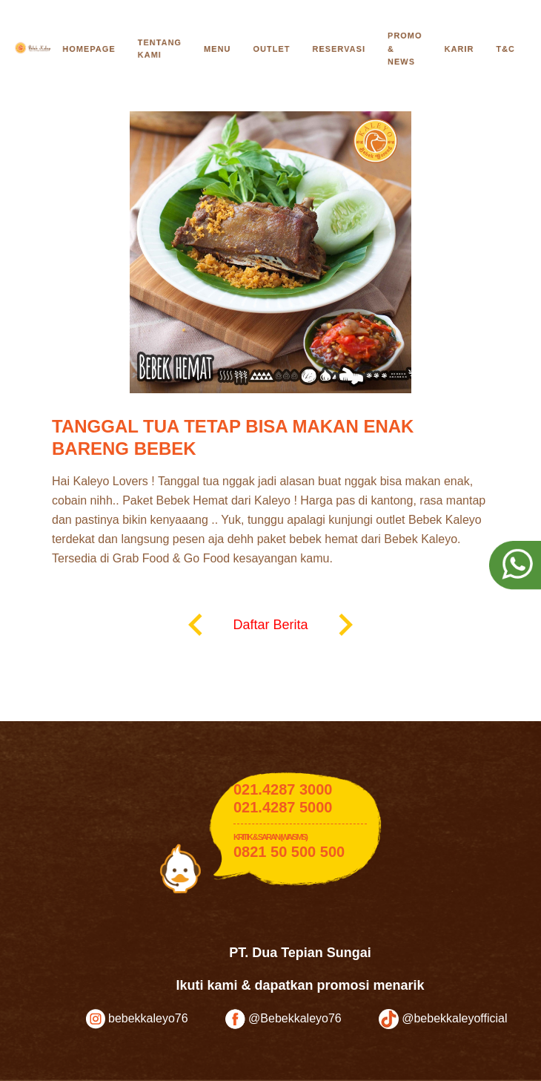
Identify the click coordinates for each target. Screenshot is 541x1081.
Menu (217, 49)
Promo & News (405, 48)
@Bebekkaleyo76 (283, 1019)
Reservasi (338, 49)
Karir (459, 49)
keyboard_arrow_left (195, 624)
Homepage (88, 49)
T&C (505, 49)
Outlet (271, 49)
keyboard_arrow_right (345, 624)
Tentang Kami (160, 49)
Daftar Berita (270, 624)
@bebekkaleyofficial (443, 1019)
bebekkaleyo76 (137, 1019)
